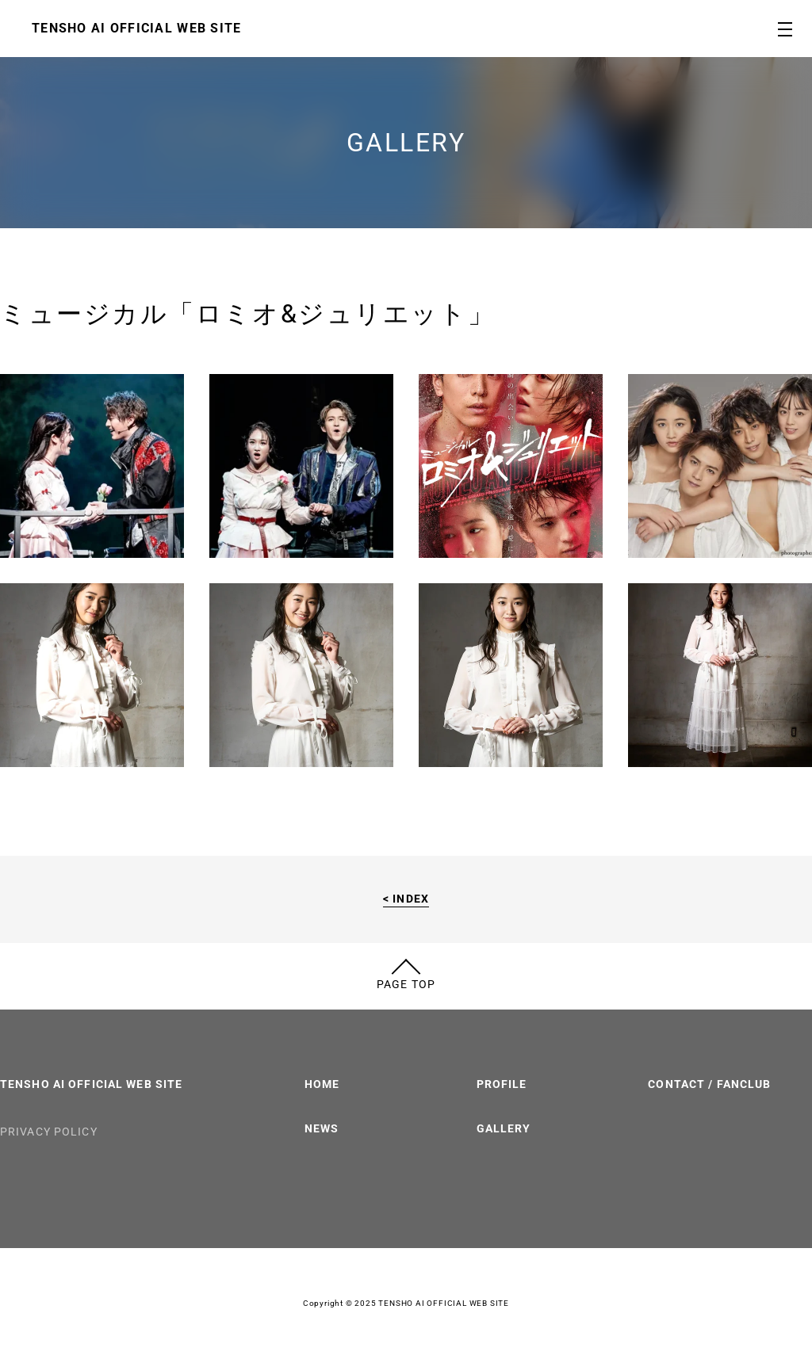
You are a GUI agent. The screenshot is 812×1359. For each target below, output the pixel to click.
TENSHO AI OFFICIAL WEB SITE (91, 1084)
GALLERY (504, 1128)
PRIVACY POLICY (49, 1131)
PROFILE (502, 1084)
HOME (321, 1084)
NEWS (321, 1128)
